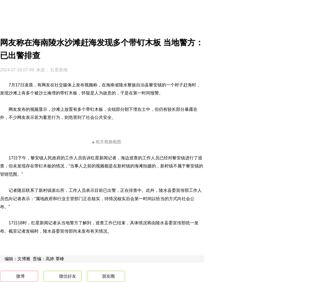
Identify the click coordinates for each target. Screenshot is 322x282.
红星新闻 (59, 70)
